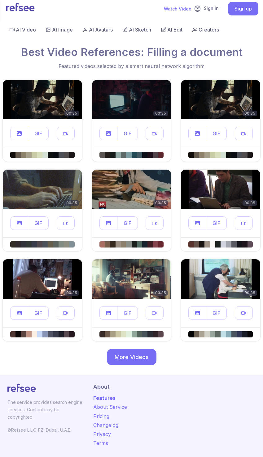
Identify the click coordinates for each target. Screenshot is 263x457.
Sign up (243, 9)
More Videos (132, 357)
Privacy (102, 434)
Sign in (206, 8)
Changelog (105, 425)
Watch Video (177, 8)
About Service (110, 407)
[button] (19, 133)
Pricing (101, 416)
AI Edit (171, 30)
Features (104, 398)
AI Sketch (137, 30)
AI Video (23, 30)
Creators (205, 30)
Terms (100, 443)
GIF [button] (38, 133)
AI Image (59, 30)
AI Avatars (98, 30)
